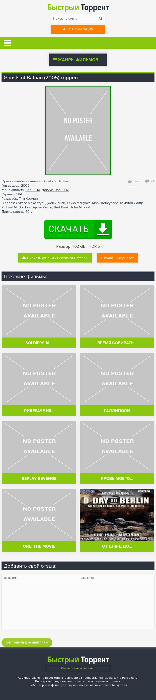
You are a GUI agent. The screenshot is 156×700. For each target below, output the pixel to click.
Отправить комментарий (27, 642)
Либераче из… (39, 410)
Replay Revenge (39, 478)
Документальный (55, 190)
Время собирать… (117, 343)
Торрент (78, 7)
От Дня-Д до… (117, 546)
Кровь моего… (117, 478)
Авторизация (78, 29)
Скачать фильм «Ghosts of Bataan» (54, 258)
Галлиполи (117, 410)
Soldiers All (39, 343)
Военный (32, 190)
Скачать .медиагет (117, 258)
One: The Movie (39, 546)
